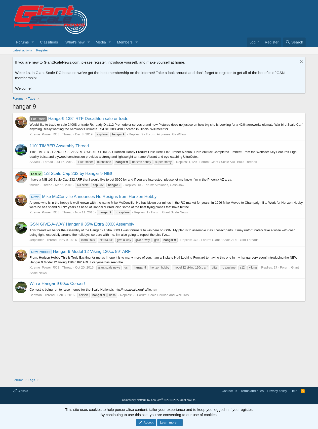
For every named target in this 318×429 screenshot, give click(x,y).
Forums (22, 42)
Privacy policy (277, 391)
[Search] (294, 42)
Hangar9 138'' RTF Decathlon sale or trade (79, 118)
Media (101, 42)
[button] (32, 42)
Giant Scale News (175, 212)
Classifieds (49, 42)
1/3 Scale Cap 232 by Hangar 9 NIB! (71, 173)
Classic (20, 391)
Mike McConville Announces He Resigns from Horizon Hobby (93, 196)
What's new (74, 42)
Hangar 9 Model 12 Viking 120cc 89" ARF (80, 251)
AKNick (35, 162)
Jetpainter (37, 240)
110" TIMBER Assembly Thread (59, 146)
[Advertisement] (159, 338)
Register (42, 50)
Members (125, 42)
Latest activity (22, 50)
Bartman (36, 295)
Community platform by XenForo (159, 399)
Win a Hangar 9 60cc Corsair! (57, 283)
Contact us (229, 391)
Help (294, 391)
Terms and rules (252, 391)
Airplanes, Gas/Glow (171, 134)
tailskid (35, 185)
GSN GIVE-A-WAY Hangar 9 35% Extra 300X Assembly (82, 224)
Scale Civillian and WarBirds (168, 295)
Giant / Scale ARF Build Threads (233, 162)
